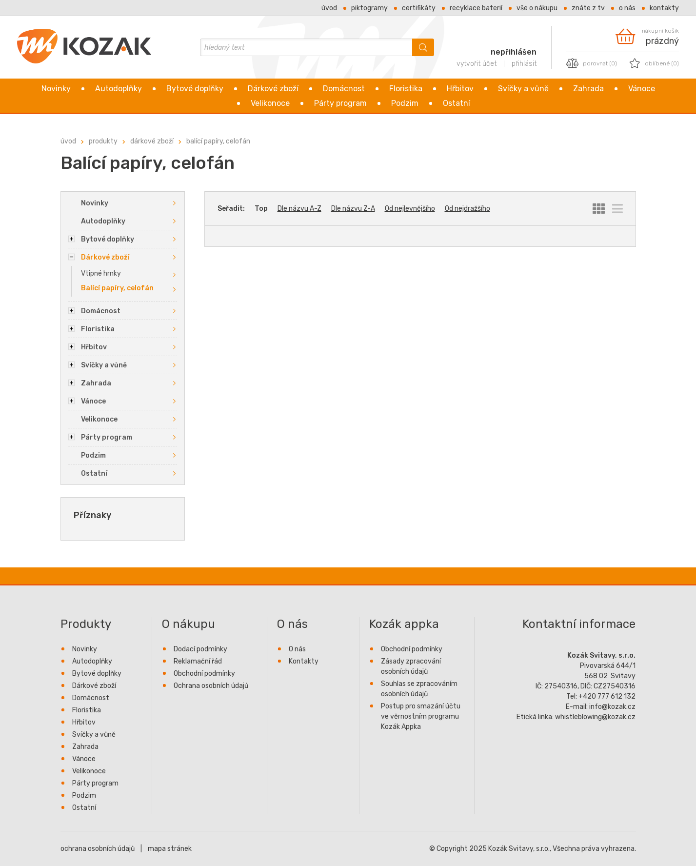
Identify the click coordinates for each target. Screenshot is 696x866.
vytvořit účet (477, 64)
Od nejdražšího (467, 208)
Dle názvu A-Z (299, 208)
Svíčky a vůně (523, 88)
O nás (627, 8)
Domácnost (344, 88)
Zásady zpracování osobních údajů (411, 666)
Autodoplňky (118, 88)
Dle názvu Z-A (353, 208)
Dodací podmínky (200, 649)
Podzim (404, 103)
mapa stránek (170, 849)
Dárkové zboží (273, 88)
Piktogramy (369, 8)
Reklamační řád (198, 661)
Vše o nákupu (537, 8)
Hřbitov (460, 88)
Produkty (103, 141)
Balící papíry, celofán (218, 141)
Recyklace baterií (476, 8)
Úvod (329, 8)
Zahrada (588, 88)
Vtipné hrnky (101, 273)
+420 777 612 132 (607, 696)
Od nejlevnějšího (410, 208)
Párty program (340, 103)
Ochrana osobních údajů (211, 686)
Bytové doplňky (194, 88)
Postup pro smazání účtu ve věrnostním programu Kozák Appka (420, 716)
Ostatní (456, 103)
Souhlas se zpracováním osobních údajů (419, 689)
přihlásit (524, 64)
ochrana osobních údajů (97, 849)
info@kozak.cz (612, 707)
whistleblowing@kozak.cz (595, 717)
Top (261, 208)
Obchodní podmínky (204, 673)
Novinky (56, 88)
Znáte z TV (588, 8)
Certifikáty (419, 8)
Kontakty (664, 8)
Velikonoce (270, 103)
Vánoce (641, 88)
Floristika (405, 88)
